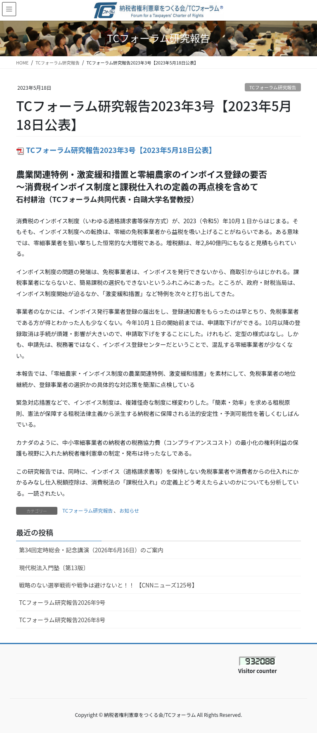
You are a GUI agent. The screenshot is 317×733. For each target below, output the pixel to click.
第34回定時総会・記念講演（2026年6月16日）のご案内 (91, 550)
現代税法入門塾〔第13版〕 (54, 567)
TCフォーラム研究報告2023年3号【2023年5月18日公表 (112, 150)
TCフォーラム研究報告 (272, 87)
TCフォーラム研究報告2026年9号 (62, 602)
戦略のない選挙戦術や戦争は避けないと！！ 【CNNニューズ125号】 (108, 585)
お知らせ (129, 510)
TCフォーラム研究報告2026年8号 (65, 620)
